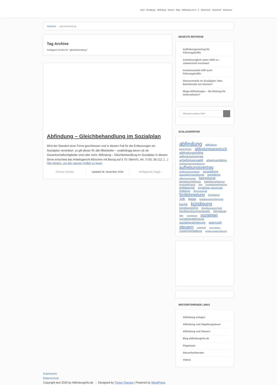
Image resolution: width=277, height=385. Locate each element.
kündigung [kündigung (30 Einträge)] (201, 203)
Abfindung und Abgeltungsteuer (202, 324)
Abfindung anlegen (194, 317)
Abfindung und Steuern (196, 331)
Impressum (227, 10)
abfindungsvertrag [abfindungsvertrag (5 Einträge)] (191, 156)
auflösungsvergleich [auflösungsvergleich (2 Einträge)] (189, 171)
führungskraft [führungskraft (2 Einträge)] (200, 191)
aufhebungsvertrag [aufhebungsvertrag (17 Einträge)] (196, 167)
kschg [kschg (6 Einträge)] (183, 204)
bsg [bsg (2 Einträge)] (200, 184)
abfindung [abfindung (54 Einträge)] (190, 144)
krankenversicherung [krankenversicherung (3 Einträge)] (211, 199)
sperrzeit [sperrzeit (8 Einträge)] (215, 222)
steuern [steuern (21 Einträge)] (186, 227)
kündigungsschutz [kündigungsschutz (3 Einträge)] (212, 208)
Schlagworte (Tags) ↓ (150, 171)
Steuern (171, 10)
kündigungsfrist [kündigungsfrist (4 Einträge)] (188, 208)
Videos (187, 359)
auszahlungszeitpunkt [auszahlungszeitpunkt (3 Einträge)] (191, 174)
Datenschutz (51, 378)
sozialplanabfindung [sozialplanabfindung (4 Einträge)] (191, 218)
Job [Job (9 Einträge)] (182, 199)
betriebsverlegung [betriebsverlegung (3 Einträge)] (214, 181)
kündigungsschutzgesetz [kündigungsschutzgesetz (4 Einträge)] (194, 211)
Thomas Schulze (64, 171)
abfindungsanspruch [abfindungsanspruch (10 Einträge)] (211, 149)
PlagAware (189, 345)
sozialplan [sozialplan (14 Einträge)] (209, 215)
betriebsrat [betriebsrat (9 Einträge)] (207, 178)
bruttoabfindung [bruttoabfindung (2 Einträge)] (187, 184)
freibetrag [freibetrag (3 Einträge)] (184, 191)
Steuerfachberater (193, 352)
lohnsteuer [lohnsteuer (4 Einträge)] (219, 211)
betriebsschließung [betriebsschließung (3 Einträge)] (190, 181)
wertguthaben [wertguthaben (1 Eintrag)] (215, 228)
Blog (178, 10)
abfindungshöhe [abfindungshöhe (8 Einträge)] (191, 153)
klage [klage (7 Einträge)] (192, 199)
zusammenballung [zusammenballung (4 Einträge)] (190, 230)
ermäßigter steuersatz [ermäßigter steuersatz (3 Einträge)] (210, 187)
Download (216, 10)
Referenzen (206, 10)
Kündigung (150, 10)
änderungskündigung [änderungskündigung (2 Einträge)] (216, 231)
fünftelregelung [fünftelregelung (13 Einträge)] (192, 194)
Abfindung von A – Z (190, 10)
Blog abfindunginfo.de (196, 338)
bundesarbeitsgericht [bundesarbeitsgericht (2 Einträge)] (216, 184)
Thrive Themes (123, 382)
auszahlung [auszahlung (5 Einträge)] (210, 171)
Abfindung (161, 10)
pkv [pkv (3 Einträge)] (181, 215)
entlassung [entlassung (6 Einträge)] (187, 187)
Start (142, 10)
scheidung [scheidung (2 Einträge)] (192, 215)
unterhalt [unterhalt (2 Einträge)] (201, 227)
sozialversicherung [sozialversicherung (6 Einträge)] (192, 222)
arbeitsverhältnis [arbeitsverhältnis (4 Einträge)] (216, 160)
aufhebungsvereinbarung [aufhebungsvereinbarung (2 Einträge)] (192, 163)
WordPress (158, 382)
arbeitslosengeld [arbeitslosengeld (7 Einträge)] (191, 160)
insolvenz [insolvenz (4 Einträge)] (214, 194)
